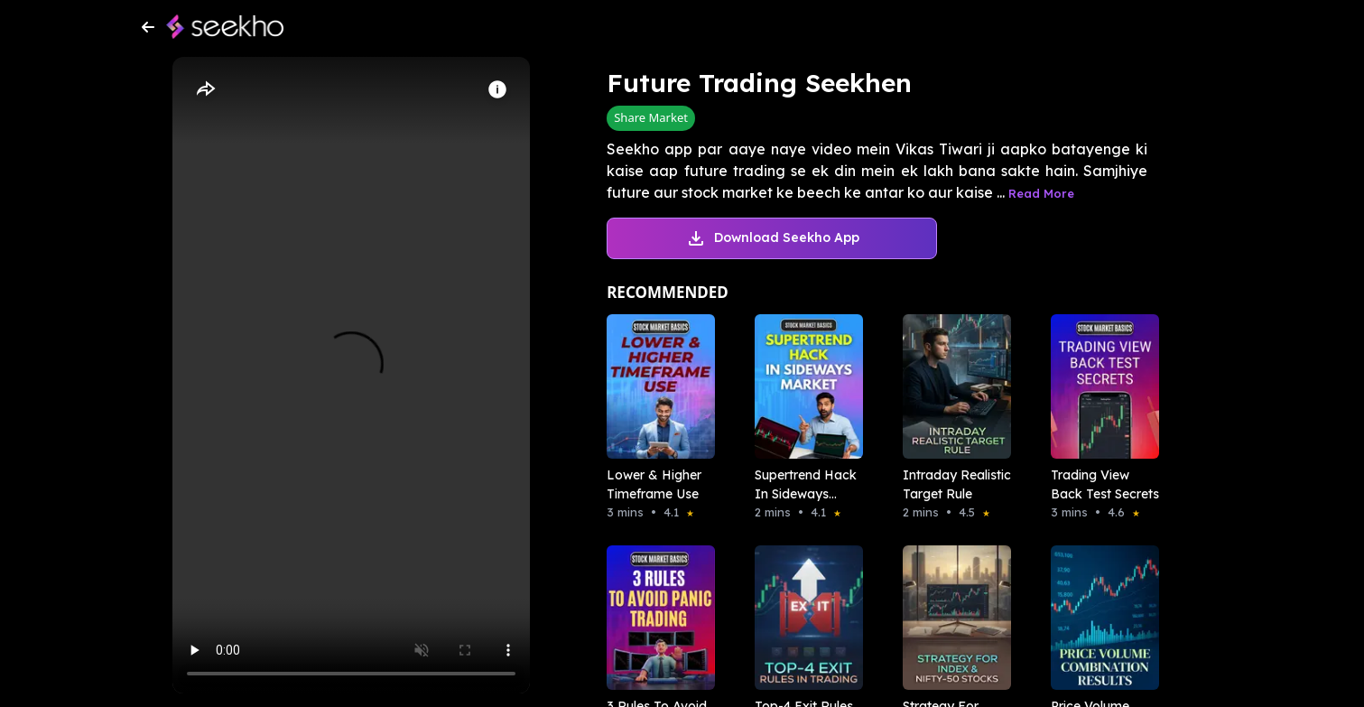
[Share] (205, 89)
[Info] (497, 89)
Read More (1041, 193)
